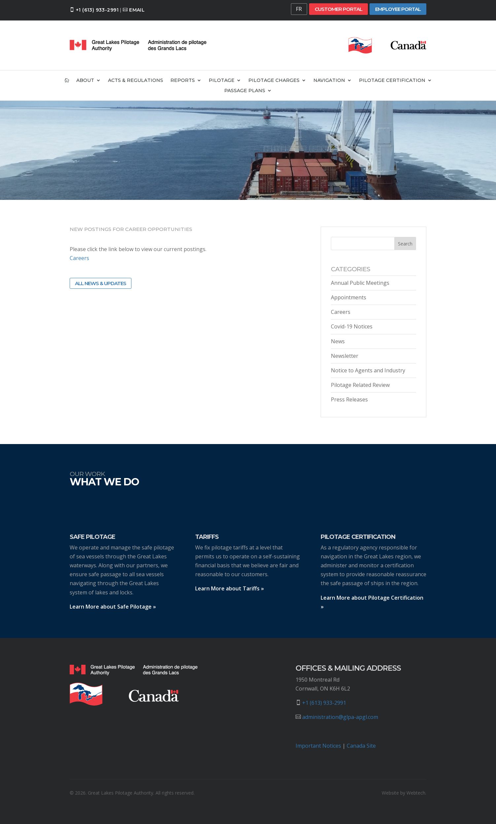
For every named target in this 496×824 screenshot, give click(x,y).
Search (405, 244)
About (85, 80)
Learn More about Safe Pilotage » (113, 606)
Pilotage (221, 80)
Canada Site (361, 745)
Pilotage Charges (274, 80)
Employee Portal (398, 9)
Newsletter (344, 355)
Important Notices (318, 745)
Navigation (329, 80)
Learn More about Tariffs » (229, 588)
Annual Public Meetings (360, 282)
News (338, 341)
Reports (182, 80)
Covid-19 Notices (351, 326)
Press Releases (349, 399)
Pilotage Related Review (360, 385)
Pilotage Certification (392, 80)
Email (137, 10)
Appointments (348, 297)
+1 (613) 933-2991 (97, 10)
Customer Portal (338, 9)
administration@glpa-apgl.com (340, 717)
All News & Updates (100, 283)
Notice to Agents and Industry (368, 370)
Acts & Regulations (135, 80)
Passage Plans (244, 91)
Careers (79, 258)
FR (299, 9)
